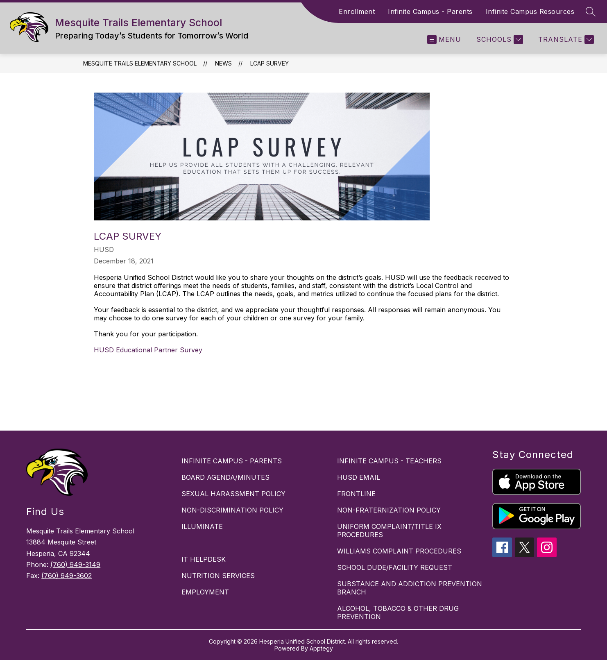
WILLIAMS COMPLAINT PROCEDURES (399, 551)
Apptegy (321, 648)
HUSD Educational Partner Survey (148, 350)
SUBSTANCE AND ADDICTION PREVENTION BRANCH (409, 588)
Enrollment (357, 11)
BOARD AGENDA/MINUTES (225, 477)
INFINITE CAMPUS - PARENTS (231, 461)
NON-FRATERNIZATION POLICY (389, 510)
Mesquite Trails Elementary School (140, 63)
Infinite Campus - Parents (430, 11)
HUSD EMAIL (358, 477)
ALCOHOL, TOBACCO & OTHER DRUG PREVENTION (398, 612)
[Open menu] (444, 39)
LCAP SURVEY (269, 63)
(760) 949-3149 (75, 564)
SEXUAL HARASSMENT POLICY (233, 494)
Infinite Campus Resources (530, 11)
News (223, 63)
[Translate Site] (565, 39)
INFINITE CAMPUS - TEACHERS (389, 461)
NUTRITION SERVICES (218, 576)
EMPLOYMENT (205, 592)
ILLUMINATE (202, 526)
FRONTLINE (356, 494)
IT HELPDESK (203, 559)
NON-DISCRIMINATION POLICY (232, 510)
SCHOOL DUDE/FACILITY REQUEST (394, 567)
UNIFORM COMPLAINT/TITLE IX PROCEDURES (389, 530)
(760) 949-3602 (66, 576)
